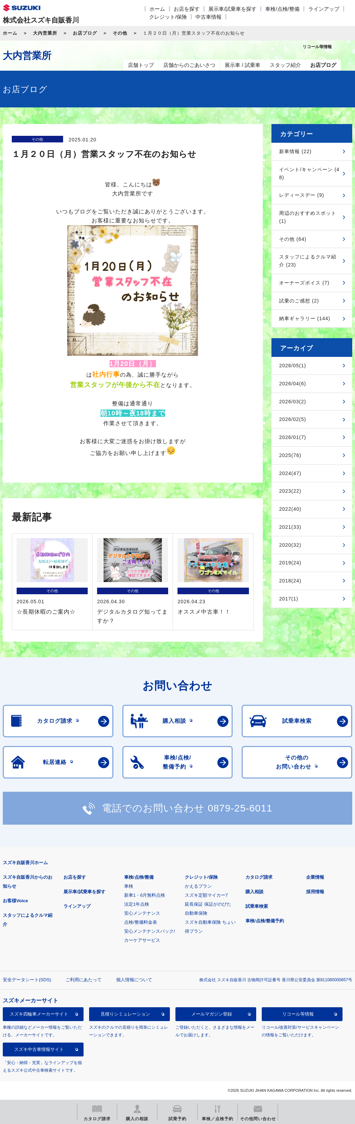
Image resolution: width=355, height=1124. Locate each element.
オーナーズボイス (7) (304, 283)
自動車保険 (196, 913)
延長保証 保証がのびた (208, 904)
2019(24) (290, 562)
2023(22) (290, 491)
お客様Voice (15, 900)
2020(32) (290, 545)
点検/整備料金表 (140, 922)
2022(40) (290, 509)
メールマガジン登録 (211, 1014)
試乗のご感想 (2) (299, 301)
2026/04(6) (292, 383)
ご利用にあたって (84, 979)
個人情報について (134, 979)
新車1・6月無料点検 (144, 895)
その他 (120, 33)
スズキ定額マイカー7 (206, 895)
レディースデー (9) (301, 195)
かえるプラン (198, 886)
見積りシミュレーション (125, 1014)
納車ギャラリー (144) (304, 318)
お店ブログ (85, 33)
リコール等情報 (298, 1014)
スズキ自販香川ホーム (25, 862)
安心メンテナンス (142, 913)
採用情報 (315, 891)
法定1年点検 (136, 904)
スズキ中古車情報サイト (39, 1049)
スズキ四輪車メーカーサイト (39, 1014)
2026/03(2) (292, 401)
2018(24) (290, 580)
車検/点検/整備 (282, 8)
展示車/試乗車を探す (232, 8)
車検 (128, 886)
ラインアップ (323, 8)
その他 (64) (292, 239)
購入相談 (254, 891)
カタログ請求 (258, 877)
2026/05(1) (292, 365)
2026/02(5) (292, 419)
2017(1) (288, 598)
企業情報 (315, 877)
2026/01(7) (292, 437)
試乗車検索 (256, 906)
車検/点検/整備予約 (264, 920)
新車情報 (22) (295, 151)
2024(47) (290, 473)
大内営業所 (45, 33)
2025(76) (290, 455)
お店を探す (187, 8)
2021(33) (290, 527)
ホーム (157, 8)
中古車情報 (209, 16)
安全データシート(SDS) (27, 979)
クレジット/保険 (168, 16)
